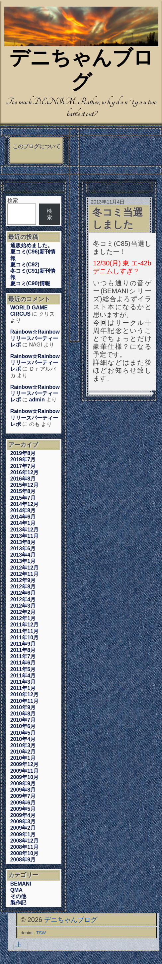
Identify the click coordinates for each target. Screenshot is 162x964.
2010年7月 (23, 720)
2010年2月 (23, 752)
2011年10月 (24, 637)
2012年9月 (23, 580)
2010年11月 (24, 701)
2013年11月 (24, 536)
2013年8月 (23, 542)
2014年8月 (23, 510)
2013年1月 (23, 561)
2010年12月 (24, 694)
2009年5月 (23, 809)
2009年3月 (23, 821)
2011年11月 (24, 631)
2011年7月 (23, 656)
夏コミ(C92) (25, 264)
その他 (18, 896)
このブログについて (36, 146)
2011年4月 (23, 675)
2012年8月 (23, 586)
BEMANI (20, 884)
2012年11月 (24, 574)
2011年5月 (23, 669)
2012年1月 (23, 618)
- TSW (40, 932)
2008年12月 (24, 841)
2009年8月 (23, 790)
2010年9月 (23, 707)
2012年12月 (24, 568)
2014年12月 (24, 504)
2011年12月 (24, 624)
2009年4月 (23, 815)
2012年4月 (23, 599)
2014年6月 (23, 517)
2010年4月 (23, 739)
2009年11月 (24, 771)
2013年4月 (23, 555)
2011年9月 (23, 644)
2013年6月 (23, 548)
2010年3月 (23, 745)
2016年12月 (24, 472)
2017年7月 (23, 466)
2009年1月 (23, 834)
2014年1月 (23, 523)
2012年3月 (23, 606)
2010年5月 (23, 733)
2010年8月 (23, 713)
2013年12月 (24, 529)
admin (37, 399)
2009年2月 (23, 828)
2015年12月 (24, 485)
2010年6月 (23, 726)
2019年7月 (23, 459)
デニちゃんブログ (70, 919)
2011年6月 (23, 663)
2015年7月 (23, 498)
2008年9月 (23, 859)
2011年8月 (23, 650)
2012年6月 (23, 593)
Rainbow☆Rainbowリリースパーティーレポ (35, 338)
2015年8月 (23, 491)
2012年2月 (23, 612)
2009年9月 (23, 783)
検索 (12, 200)
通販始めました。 (31, 245)
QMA (16, 890)
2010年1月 (23, 758)
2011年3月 (23, 682)
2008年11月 (24, 847)
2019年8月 (23, 453)
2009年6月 (23, 802)
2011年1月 (23, 688)
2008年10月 (24, 853)
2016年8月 (23, 479)
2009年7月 (23, 796)
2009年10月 (24, 777)
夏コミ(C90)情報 (30, 283)
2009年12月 (24, 764)
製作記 (18, 902)
